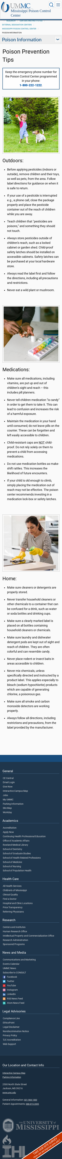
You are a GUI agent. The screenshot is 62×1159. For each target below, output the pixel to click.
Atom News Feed (13, 1003)
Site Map (7, 808)
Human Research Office (15, 931)
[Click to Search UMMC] (51, 5)
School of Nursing (12, 866)
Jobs (5, 795)
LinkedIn (9, 994)
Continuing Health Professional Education (24, 836)
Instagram (10, 990)
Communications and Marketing (19, 959)
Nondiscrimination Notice (16, 1031)
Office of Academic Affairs (16, 841)
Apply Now (8, 832)
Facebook (10, 977)
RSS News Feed (13, 998)
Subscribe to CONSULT (14, 972)
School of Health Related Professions (22, 858)
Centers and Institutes (31, 21)
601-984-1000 (30, 1100)
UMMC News (9, 968)
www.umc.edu (9, 1092)
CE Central (8, 778)
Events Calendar (11, 964)
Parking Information (13, 804)
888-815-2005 (32, 1104)
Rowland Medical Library (15, 845)
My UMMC (8, 799)
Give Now (8, 786)
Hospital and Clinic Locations (18, 903)
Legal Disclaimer (11, 1027)
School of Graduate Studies (17, 853)
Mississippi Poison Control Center (31, 13)
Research (11, 21)
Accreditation (10, 828)
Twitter (8, 981)
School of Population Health (17, 870)
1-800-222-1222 (31, 85)
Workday (7, 812)
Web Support (9, 1044)
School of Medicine (12, 862)
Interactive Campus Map (15, 791)
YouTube (9, 985)
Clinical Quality (10, 894)
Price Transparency (12, 907)
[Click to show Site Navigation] (58, 5)
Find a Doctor (10, 899)
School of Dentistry (12, 849)
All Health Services (12, 886)
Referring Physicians (13, 912)
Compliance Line (11, 1018)
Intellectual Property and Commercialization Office (28, 936)
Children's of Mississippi (15, 890)
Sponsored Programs (14, 944)
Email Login (9, 782)
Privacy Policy (10, 1035)
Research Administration (15, 940)
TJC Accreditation (12, 1040)
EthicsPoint (9, 1022)
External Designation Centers (17, 25)
